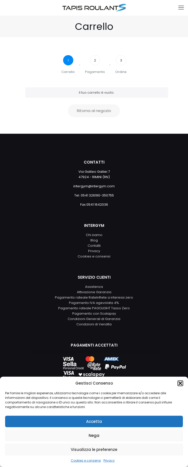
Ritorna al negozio (94, 110)
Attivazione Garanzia (94, 292)
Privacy (109, 460)
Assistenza (94, 286)
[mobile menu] (181, 7)
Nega (94, 435)
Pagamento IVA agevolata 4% (94, 302)
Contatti (94, 245)
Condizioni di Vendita (94, 324)
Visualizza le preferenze (94, 449)
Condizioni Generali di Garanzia (94, 318)
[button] (180, 383)
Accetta (94, 421)
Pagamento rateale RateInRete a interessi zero (94, 297)
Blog (94, 240)
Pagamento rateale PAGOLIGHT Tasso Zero (94, 308)
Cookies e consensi (86, 460)
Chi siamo (94, 234)
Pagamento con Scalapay (94, 313)
